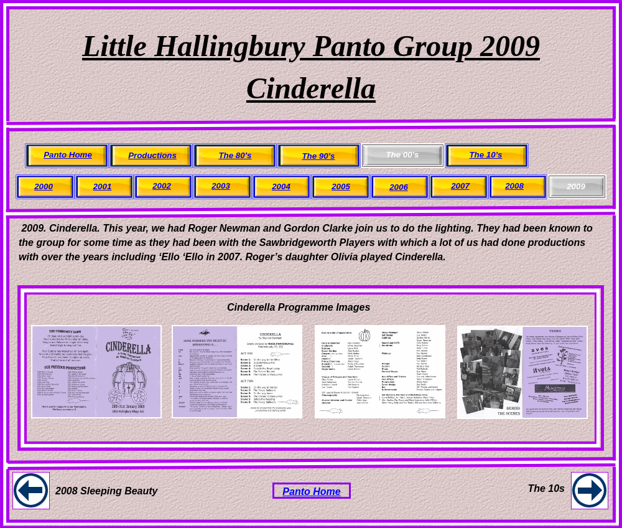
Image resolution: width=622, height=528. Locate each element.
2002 (161, 186)
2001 (102, 186)
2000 (43, 186)
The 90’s (318, 156)
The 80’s (235, 155)
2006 (398, 187)
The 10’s (486, 154)
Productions (152, 155)
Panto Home (311, 491)
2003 (220, 186)
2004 (281, 186)
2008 (514, 186)
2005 (341, 186)
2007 (460, 186)
